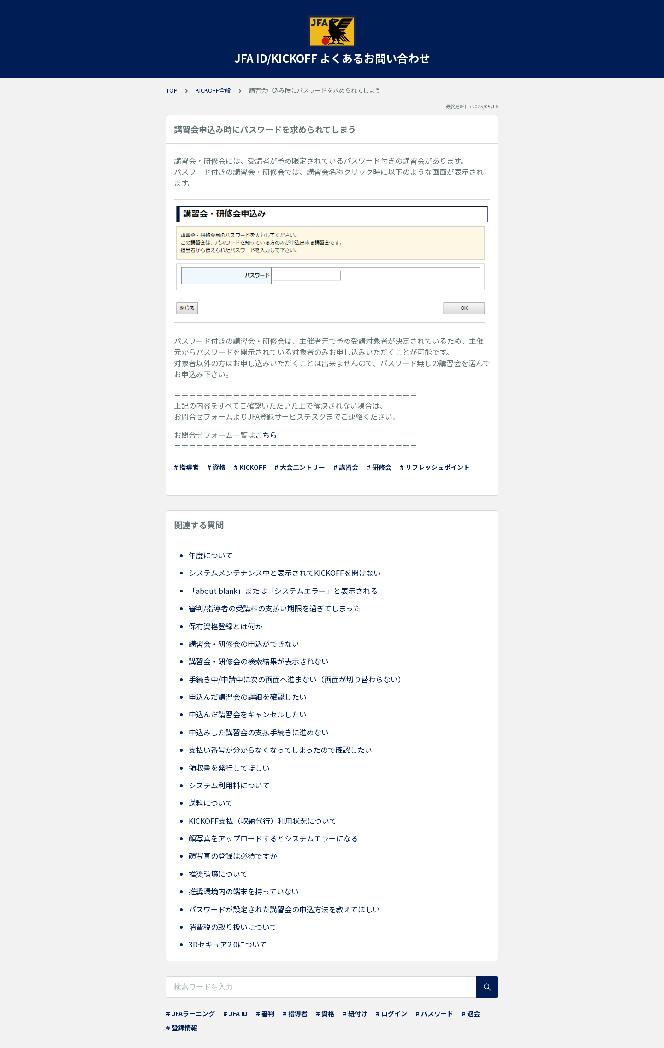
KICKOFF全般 (213, 90)
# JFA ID (235, 1013)
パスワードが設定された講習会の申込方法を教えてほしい (284, 909)
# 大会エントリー (299, 467)
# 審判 (265, 1013)
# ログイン (391, 1013)
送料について (211, 802)
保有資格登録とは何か (225, 626)
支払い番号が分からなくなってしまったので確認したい (280, 749)
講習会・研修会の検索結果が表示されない (259, 661)
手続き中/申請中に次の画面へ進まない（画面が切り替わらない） (297, 679)
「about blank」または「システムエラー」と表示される (283, 590)
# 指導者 (186, 467)
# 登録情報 (181, 1027)
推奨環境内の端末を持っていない (244, 891)
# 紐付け (355, 1013)
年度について (211, 555)
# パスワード (434, 1013)
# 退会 (471, 1013)
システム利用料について (229, 785)
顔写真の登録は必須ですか (233, 855)
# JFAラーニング (190, 1013)
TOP (172, 90)
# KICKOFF (250, 467)
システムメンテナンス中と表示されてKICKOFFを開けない (285, 572)
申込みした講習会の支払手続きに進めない (259, 732)
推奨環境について (218, 873)
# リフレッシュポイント (435, 467)
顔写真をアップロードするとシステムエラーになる (273, 838)
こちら (266, 434)
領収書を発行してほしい (229, 767)
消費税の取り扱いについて (233, 926)
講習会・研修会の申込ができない (244, 643)
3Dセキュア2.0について (228, 944)
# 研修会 (379, 467)
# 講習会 (345, 467)
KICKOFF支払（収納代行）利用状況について (263, 820)
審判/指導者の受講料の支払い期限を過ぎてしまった (275, 608)
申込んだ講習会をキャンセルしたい (248, 714)
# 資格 (216, 467)
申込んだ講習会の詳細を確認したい (248, 696)
